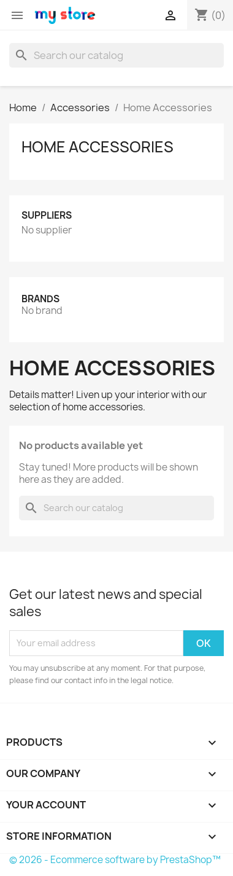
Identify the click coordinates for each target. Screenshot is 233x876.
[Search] (116, 55)
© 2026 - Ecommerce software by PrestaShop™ (115, 859)
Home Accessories (97, 146)
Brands (40, 298)
